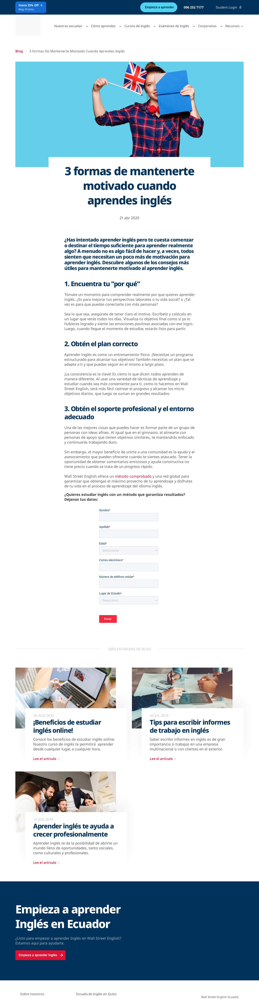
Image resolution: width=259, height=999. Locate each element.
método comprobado (133, 476)
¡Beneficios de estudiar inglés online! (67, 726)
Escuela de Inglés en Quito (96, 994)
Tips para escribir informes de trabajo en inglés (190, 726)
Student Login (229, 7)
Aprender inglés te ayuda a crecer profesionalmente (73, 830)
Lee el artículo (47, 758)
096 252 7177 (194, 7)
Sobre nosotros (32, 994)
